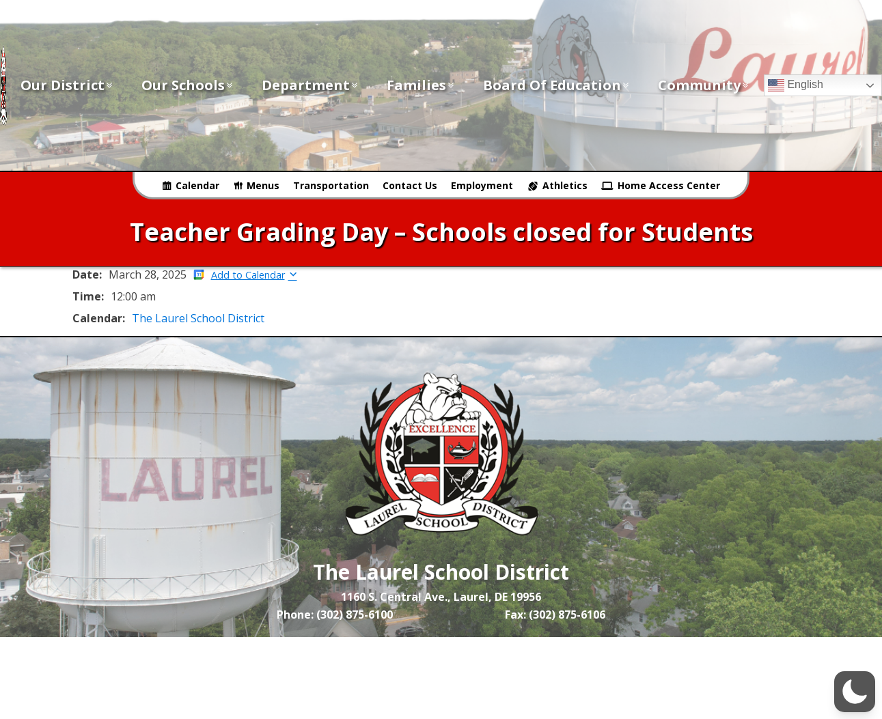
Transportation (331, 185)
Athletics (565, 185)
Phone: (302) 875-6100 (335, 614)
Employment (482, 185)
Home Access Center (669, 185)
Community (704, 85)
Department (310, 85)
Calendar (197, 185)
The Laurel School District (198, 318)
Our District (67, 85)
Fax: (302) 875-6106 (555, 614)
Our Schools (187, 85)
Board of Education (557, 85)
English (795, 85)
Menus (263, 185)
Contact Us (410, 185)
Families (421, 85)
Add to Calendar (248, 274)
